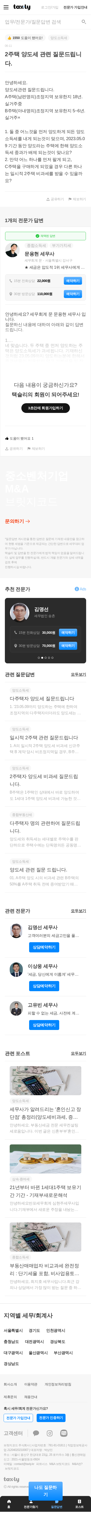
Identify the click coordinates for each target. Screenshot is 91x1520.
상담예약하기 (44, 947)
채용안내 (31, 1397)
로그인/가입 (49, 7)
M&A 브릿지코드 (60, 1464)
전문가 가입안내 (75, 7)
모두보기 (78, 674)
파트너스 (42, 1464)
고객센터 (13, 1433)
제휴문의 (10, 1397)
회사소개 (10, 1384)
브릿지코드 (12, 1468)
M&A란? (77, 1464)
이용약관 (31, 1384)
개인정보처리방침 (58, 1384)
